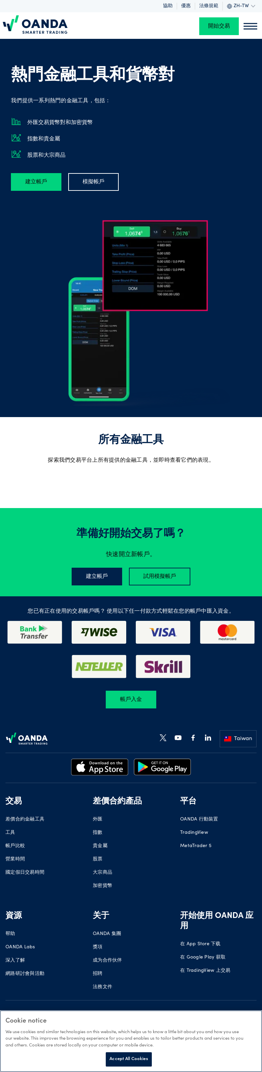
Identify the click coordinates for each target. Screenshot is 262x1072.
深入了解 (15, 960)
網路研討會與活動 (24, 973)
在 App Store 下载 (200, 944)
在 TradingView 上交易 (205, 970)
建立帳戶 (36, 182)
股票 (98, 859)
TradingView (194, 832)
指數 (98, 832)
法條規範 (208, 6)
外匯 (98, 819)
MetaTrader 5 (196, 846)
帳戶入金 (131, 699)
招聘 (98, 973)
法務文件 (102, 987)
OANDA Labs (20, 947)
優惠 (186, 6)
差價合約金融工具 (24, 819)
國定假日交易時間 (24, 872)
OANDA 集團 (107, 934)
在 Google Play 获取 (202, 957)
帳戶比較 (15, 846)
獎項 (98, 947)
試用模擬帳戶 (159, 576)
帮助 (10, 934)
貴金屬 (100, 846)
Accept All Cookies (129, 1059)
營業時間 (15, 859)
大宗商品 (102, 872)
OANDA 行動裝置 (199, 819)
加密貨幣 (102, 886)
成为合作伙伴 (107, 960)
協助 (168, 6)
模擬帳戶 (93, 182)
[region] (131, 1041)
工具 (10, 832)
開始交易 (219, 26)
